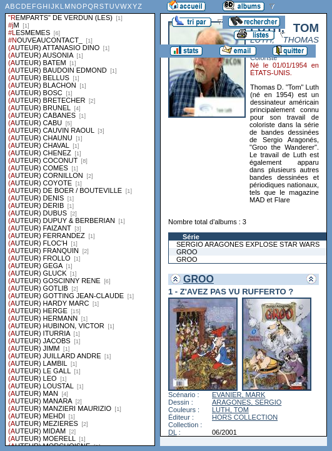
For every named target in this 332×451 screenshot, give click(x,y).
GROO (187, 252)
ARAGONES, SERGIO (246, 402)
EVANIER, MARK (238, 394)
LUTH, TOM (230, 409)
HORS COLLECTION (245, 417)
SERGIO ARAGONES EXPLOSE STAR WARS (247, 244)
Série (191, 237)
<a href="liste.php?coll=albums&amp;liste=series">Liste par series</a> (80, 223)
